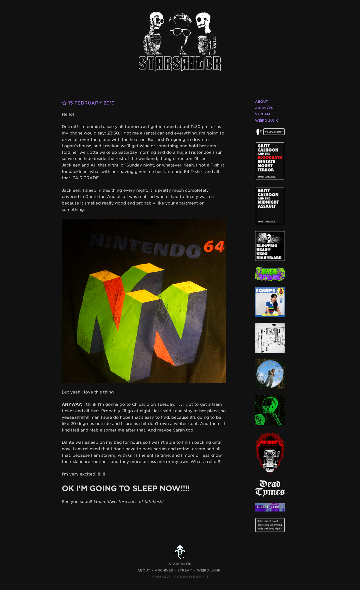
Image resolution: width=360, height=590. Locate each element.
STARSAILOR (180, 564)
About (261, 102)
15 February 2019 (88, 103)
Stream (262, 114)
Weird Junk (266, 120)
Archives (264, 108)
